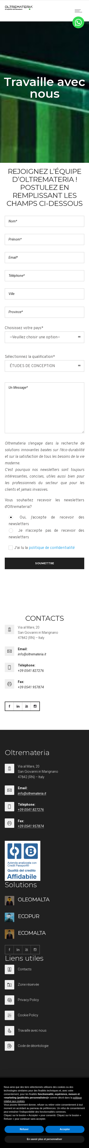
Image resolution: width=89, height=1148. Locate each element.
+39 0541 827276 (31, 671)
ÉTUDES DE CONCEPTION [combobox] (32, 366)
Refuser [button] (24, 1129)
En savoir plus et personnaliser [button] (44, 1139)
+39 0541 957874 (31, 687)
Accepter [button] (65, 1129)
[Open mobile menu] (79, 11)
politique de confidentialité (52, 548)
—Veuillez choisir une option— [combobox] (35, 337)
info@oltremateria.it (32, 654)
